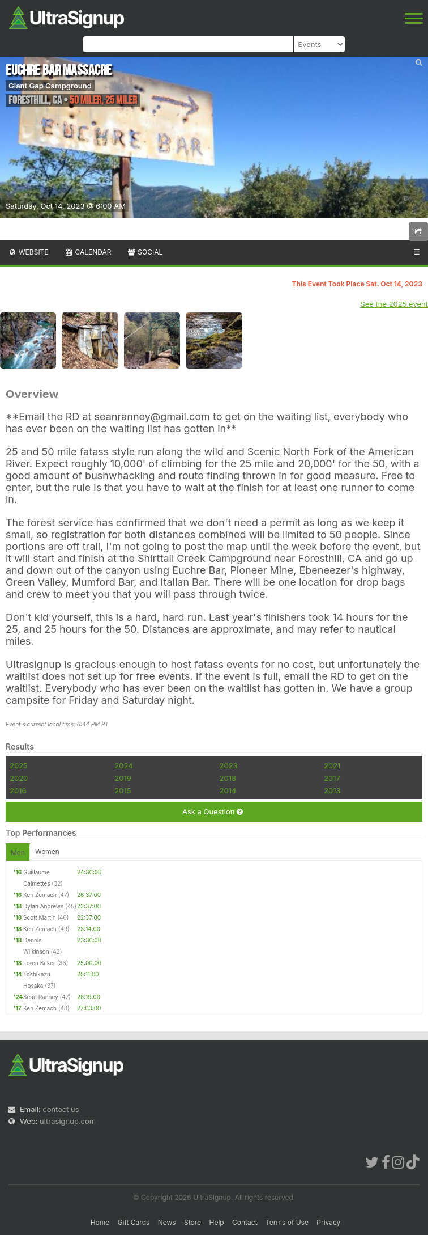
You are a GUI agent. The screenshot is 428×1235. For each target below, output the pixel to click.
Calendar (88, 252)
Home (100, 1222)
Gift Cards (134, 1222)
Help (216, 1222)
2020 (19, 778)
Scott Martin (39, 917)
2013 (332, 790)
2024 (123, 765)
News (167, 1222)
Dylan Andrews (43, 906)
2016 (18, 790)
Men (18, 852)
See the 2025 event (394, 303)
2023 (229, 765)
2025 (19, 765)
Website (28, 252)
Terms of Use (287, 1222)
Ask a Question (212, 812)
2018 (228, 778)
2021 (332, 765)
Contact (245, 1222)
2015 (122, 790)
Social (144, 252)
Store (192, 1222)
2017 (332, 778)
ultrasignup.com (68, 1121)
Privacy (328, 1222)
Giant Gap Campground (50, 85)
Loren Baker (39, 962)
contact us (60, 1109)
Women (47, 851)
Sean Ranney (40, 996)
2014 (228, 790)
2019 (122, 778)
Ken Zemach (40, 894)
